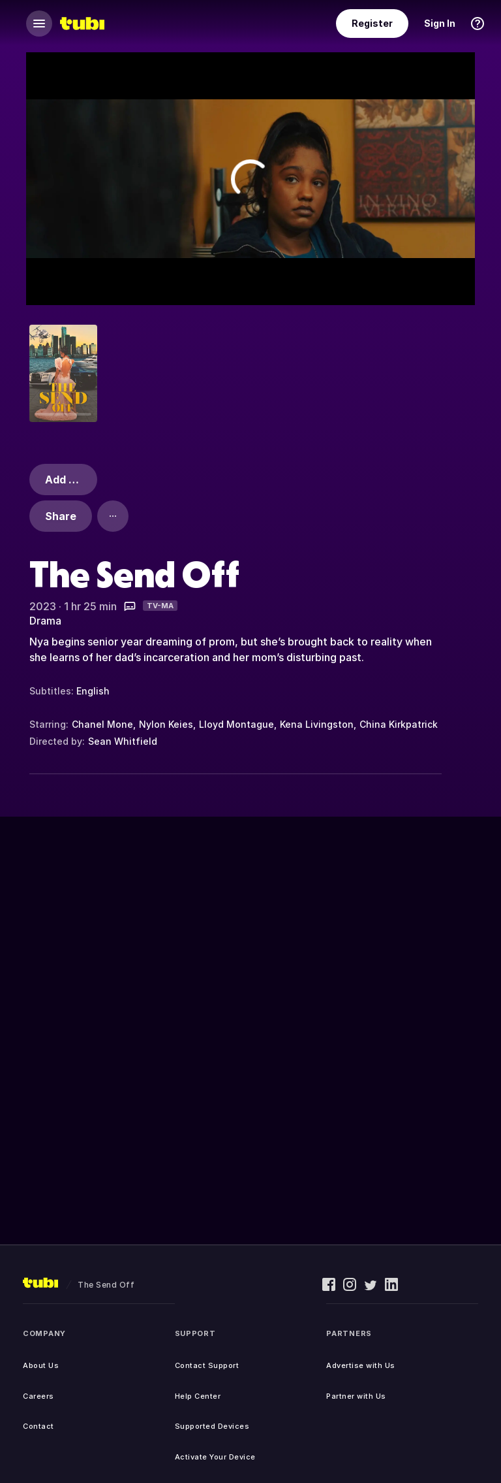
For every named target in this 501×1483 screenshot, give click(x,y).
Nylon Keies (166, 724)
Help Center (198, 1396)
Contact (38, 1426)
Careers (38, 1396)
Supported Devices (212, 1426)
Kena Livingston (317, 724)
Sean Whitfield (122, 741)
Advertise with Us (360, 1365)
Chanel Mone (102, 724)
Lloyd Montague (236, 724)
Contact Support (207, 1365)
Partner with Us (356, 1396)
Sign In (439, 23)
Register (372, 23)
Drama (45, 620)
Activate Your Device (215, 1456)
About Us (41, 1365)
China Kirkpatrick (398, 724)
